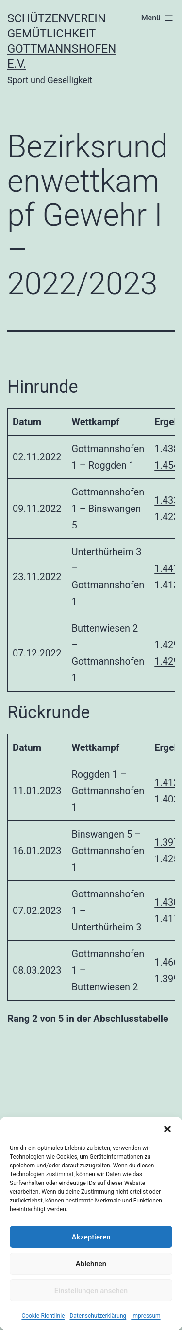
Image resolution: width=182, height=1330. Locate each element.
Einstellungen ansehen (91, 1290)
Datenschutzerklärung (97, 1315)
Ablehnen (91, 1263)
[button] (167, 1129)
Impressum (145, 1315)
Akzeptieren (90, 1237)
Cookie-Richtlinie (43, 1315)
